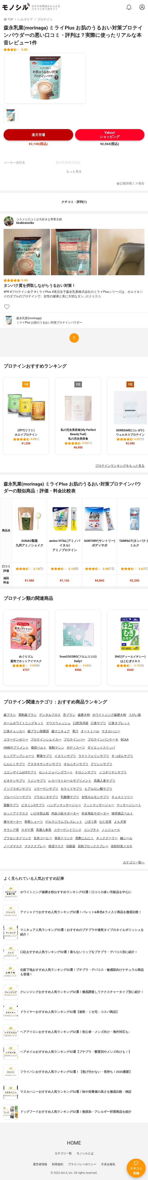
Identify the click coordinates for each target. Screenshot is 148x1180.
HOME (74, 1143)
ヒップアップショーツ (19, 756)
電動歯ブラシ (27, 715)
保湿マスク (56, 846)
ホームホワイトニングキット (24, 723)
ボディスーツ (76, 747)
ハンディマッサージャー (64, 805)
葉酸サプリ (11, 805)
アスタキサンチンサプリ (44, 764)
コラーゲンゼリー (16, 739)
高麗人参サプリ (104, 780)
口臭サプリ (98, 723)
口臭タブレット (119, 723)
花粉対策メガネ (121, 846)
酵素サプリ (44, 756)
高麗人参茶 (43, 830)
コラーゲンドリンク (67, 830)
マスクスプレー (35, 846)
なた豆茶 (105, 822)
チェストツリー (122, 797)
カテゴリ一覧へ (133, 862)
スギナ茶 (27, 830)
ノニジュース (111, 830)
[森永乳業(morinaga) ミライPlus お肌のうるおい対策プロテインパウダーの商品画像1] (45, 78)
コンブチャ (91, 830)
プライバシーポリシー (82, 1164)
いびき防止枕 (40, 813)
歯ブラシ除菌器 (38, 731)
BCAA (125, 739)
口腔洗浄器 (80, 723)
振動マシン (56, 747)
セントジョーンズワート (56, 772)
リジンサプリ (36, 780)
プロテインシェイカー (46, 739)
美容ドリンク (63, 838)
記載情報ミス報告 (130, 183)
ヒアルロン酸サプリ (98, 788)
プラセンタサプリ (46, 797)
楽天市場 (38, 135)
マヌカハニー (111, 731)
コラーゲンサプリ (46, 788)
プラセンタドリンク (17, 838)
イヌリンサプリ (65, 756)
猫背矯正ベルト (122, 813)
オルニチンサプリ (76, 764)
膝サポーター (13, 822)
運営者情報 (40, 1164)
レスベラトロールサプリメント (69, 780)
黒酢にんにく (84, 838)
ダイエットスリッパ (101, 747)
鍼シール (126, 838)
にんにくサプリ (14, 764)
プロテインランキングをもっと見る (119, 465)
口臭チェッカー (14, 731)
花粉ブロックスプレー (93, 846)
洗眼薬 (70, 846)
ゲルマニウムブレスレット (63, 822)
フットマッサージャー (98, 805)
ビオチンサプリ (14, 780)
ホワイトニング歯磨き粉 (109, 715)
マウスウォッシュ (58, 723)
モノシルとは (85, 1153)
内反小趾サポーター (65, 813)
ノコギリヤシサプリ (113, 772)
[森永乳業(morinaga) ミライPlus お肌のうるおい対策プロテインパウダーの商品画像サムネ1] (11, 115)
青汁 (75, 731)
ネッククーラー (107, 838)
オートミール (90, 731)
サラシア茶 (11, 830)
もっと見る (74, 171)
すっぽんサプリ (122, 756)
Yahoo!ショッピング (110, 135)
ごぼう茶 (91, 822)
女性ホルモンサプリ (95, 797)
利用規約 (57, 1164)
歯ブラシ (10, 715)
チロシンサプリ (86, 772)
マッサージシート (129, 805)
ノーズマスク (13, 846)
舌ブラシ (69, 715)
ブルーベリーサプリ (17, 797)
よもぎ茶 (120, 822)
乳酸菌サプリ (70, 797)
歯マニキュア (60, 731)
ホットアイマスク (16, 813)
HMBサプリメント (16, 747)
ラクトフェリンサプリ (93, 756)
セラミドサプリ (71, 788)
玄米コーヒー (43, 838)
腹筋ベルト (38, 747)
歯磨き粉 (84, 715)
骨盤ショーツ (33, 822)
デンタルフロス (50, 715)
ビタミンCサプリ (33, 805)
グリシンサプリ (101, 764)
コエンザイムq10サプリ (20, 772)
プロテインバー (74, 739)
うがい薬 (135, 715)
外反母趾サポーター (95, 813)
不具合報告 (108, 1164)
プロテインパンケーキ (103, 739)
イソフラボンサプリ (17, 788)
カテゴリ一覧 (63, 1153)
